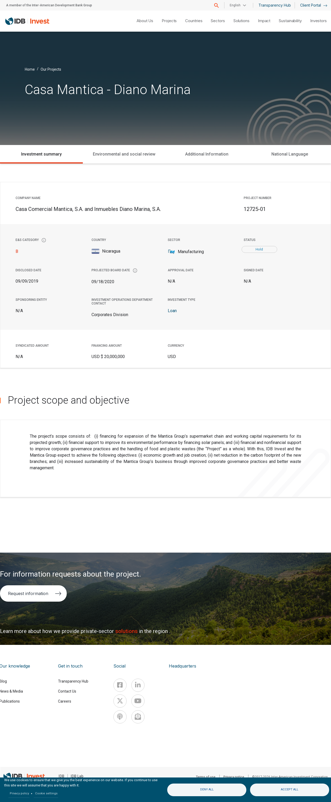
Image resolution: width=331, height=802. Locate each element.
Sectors (218, 20)
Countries (193, 20)
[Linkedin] (138, 685)
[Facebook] (120, 685)
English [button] (235, 5)
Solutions (241, 20)
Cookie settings (46, 793)
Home (30, 69)
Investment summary (41, 154)
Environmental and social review (124, 154)
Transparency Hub (274, 5)
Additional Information (206, 154)
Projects (169, 20)
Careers (64, 701)
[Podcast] (120, 716)
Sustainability (290, 20)
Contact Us (67, 691)
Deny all (207, 789)
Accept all (289, 789)
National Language (289, 154)
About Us (145, 20)
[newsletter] (138, 716)
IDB (61, 776)
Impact (264, 20)
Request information (34, 593)
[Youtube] (138, 701)
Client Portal (313, 5)
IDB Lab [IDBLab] (77, 776)
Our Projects (51, 69)
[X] (120, 701)
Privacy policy (19, 793)
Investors (318, 20)
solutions (127, 631)
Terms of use (205, 777)
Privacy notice (233, 777)
